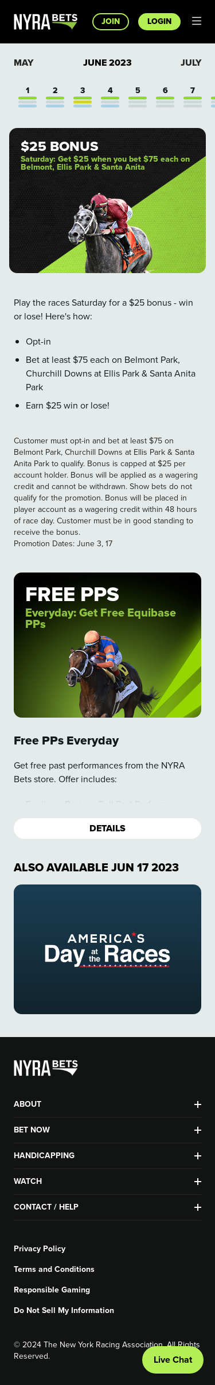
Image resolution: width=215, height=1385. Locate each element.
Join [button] (110, 21)
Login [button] (159, 21)
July (191, 62)
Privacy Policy (39, 1249)
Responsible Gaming (52, 1290)
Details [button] (107, 828)
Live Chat (173, 1359)
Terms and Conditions (54, 1269)
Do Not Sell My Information (64, 1310)
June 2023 (107, 63)
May (23, 62)
